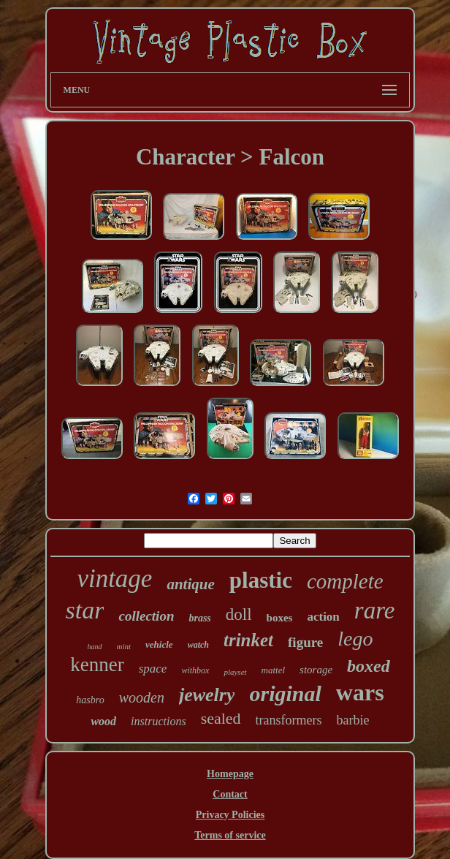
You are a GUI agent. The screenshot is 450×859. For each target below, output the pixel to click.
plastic (260, 580)
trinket (248, 640)
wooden (141, 697)
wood (103, 721)
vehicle (159, 644)
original (285, 693)
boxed (368, 666)
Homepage (230, 773)
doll (239, 614)
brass (199, 618)
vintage (114, 578)
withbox (195, 670)
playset (235, 671)
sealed (221, 718)
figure (305, 642)
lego (355, 638)
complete (345, 581)
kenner (96, 665)
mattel (274, 670)
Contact (230, 794)
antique (190, 584)
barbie (353, 720)
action (323, 617)
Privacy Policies (230, 814)
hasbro (90, 700)
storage (316, 670)
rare (374, 610)
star (85, 610)
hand (95, 647)
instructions (158, 721)
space (153, 669)
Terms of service (229, 835)
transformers (289, 720)
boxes (280, 618)
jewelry (207, 694)
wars (360, 692)
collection (146, 616)
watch (198, 645)
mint (124, 646)
